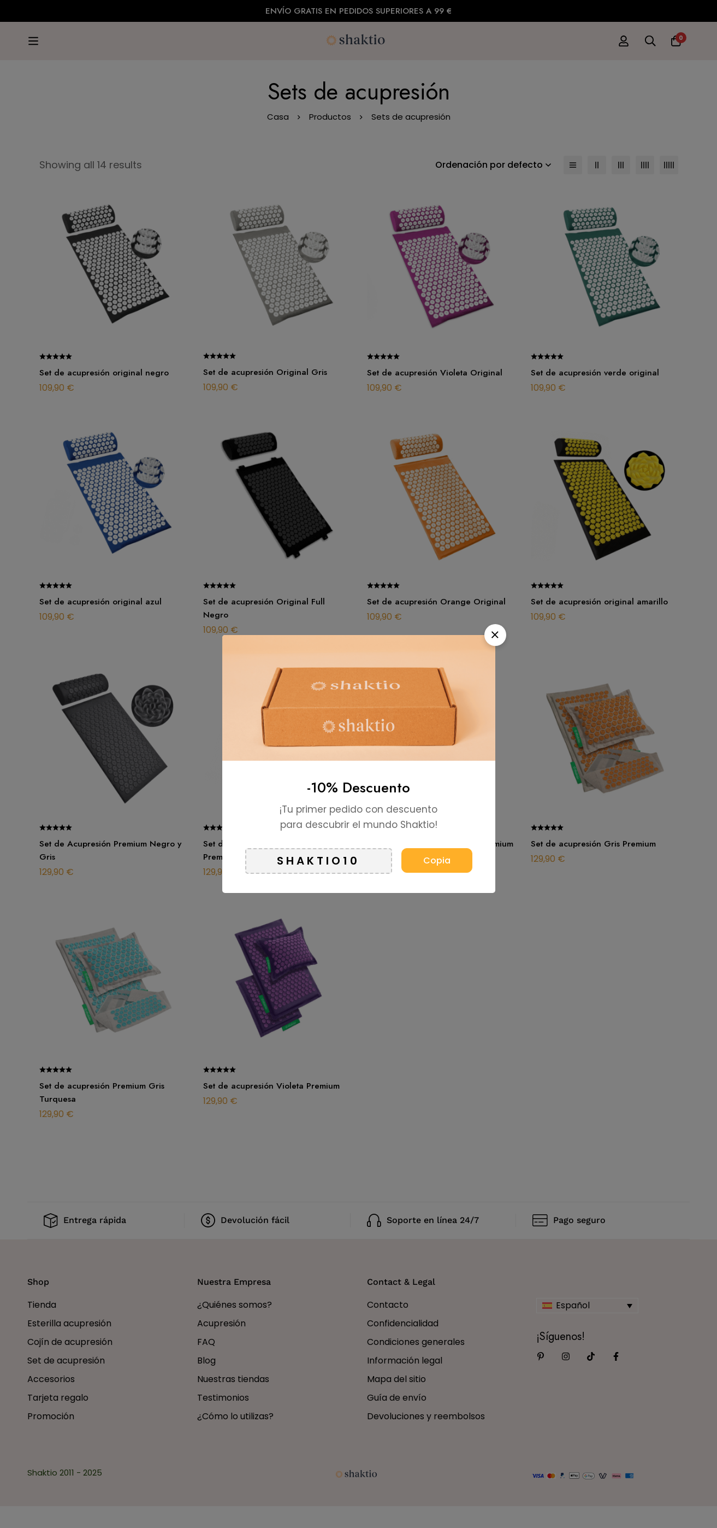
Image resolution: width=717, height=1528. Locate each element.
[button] (495, 635)
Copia (437, 860)
